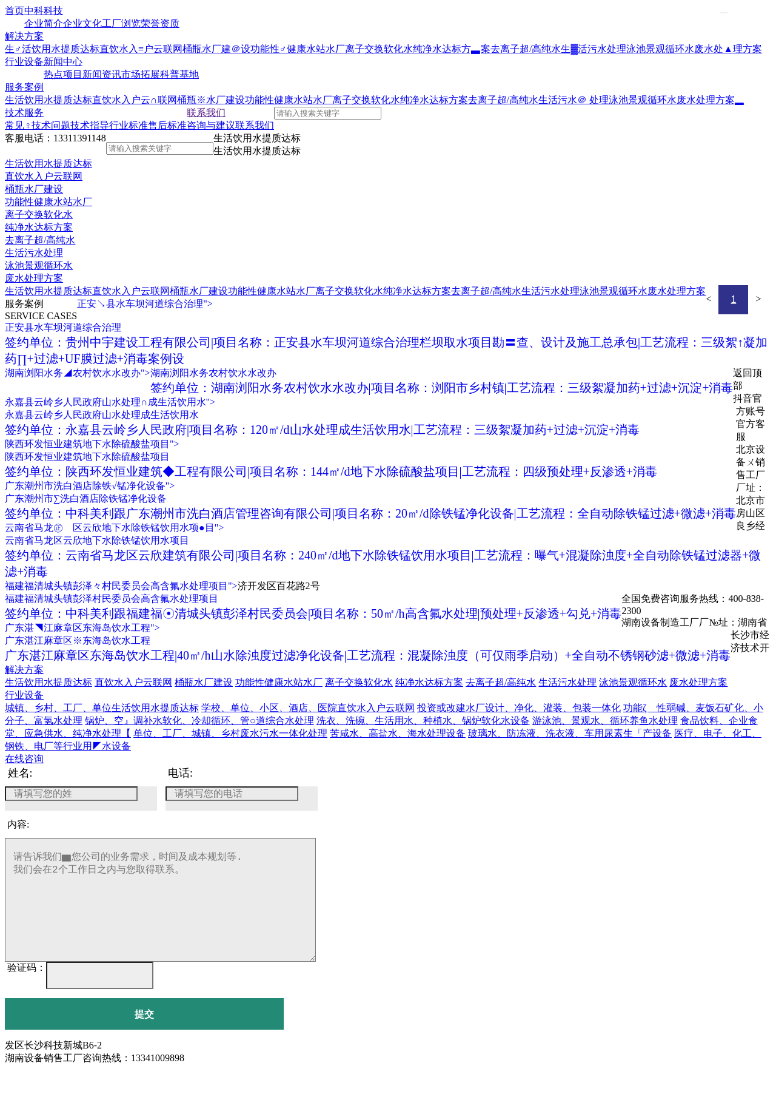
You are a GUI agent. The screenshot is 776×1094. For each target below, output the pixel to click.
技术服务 (24, 112)
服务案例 (24, 87)
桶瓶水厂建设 (34, 189)
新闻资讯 (101, 74)
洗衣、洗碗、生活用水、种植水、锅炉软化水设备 (423, 720)
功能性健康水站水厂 (288, 100)
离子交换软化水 (379, 49)
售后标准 (167, 125)
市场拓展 (140, 74)
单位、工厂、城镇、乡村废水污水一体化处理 (230, 733)
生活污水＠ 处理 (573, 100)
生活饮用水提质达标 (48, 100)
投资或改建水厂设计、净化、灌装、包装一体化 (519, 708)
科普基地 (179, 74)
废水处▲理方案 (728, 49)
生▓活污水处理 (593, 49)
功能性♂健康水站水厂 (297, 49)
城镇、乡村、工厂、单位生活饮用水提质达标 (102, 708)
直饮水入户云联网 (43, 176)
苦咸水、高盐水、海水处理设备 (398, 733)
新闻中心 (63, 61)
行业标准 (128, 125)
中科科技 (43, 10)
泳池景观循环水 (660, 49)
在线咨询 (24, 759)
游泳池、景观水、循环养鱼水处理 (605, 720)
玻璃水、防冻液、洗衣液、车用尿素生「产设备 (570, 733)
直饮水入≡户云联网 (140, 49)
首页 (14, 10)
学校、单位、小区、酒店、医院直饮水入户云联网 (308, 708)
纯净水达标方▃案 (451, 49)
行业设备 (24, 61)
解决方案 (24, 36)
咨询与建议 (211, 125)
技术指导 (89, 125)
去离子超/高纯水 (525, 49)
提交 (144, 1038)
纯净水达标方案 (434, 100)
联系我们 (206, 112)
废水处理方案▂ (710, 100)
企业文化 (82, 23)
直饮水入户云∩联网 (134, 100)
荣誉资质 (160, 23)
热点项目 (63, 74)
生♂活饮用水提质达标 (52, 49)
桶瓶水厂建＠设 (216, 49)
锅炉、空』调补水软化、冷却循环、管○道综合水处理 (199, 720)
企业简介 (43, 23)
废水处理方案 (34, 278)
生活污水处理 (34, 253)
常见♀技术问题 (37, 125)
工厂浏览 (121, 23)
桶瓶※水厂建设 (211, 100)
